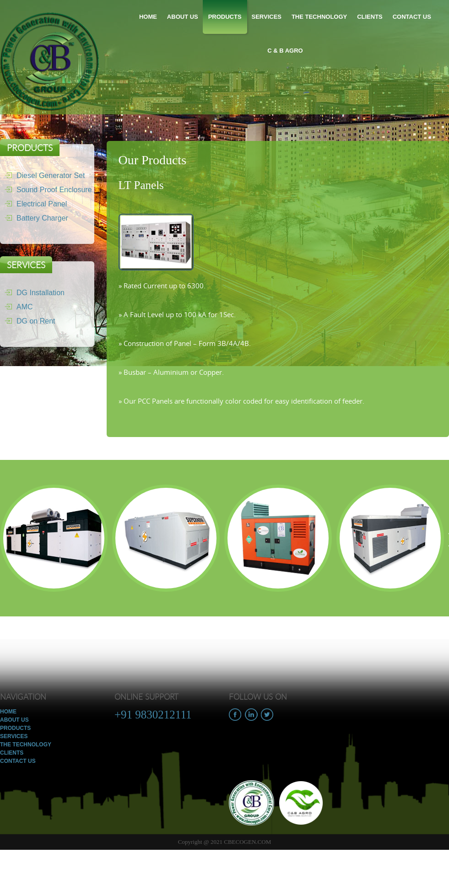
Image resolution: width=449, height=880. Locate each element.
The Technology (319, 16)
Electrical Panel (33, 204)
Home (148, 16)
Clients (370, 16)
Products (225, 16)
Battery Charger (34, 218)
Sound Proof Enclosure (46, 190)
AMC (16, 307)
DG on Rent (27, 321)
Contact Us (412, 16)
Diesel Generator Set (42, 175)
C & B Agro (285, 50)
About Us (182, 16)
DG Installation (32, 293)
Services (266, 16)
